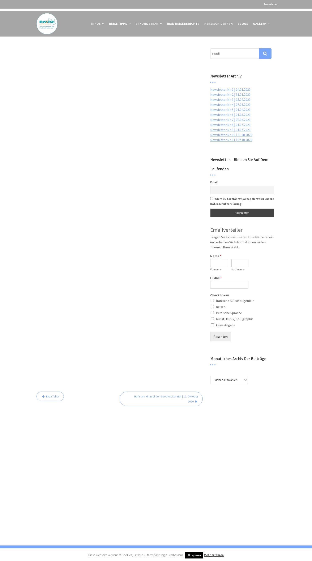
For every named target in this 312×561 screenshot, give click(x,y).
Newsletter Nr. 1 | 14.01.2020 (230, 89)
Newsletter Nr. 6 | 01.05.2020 (230, 115)
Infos (96, 21)
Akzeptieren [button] (194, 555)
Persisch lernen (218, 21)
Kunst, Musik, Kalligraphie (234, 319)
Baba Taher (52, 396)
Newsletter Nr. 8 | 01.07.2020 (230, 125)
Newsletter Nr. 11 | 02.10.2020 (231, 140)
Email (214, 182)
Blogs (243, 21)
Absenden (221, 336)
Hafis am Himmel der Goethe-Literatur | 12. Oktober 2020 (166, 399)
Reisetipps (118, 21)
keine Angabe (225, 325)
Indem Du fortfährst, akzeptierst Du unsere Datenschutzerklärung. (242, 201)
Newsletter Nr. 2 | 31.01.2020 (230, 94)
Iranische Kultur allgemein (235, 301)
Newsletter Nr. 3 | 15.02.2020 (230, 99)
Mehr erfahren (214, 555)
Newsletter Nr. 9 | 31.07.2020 (230, 130)
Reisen (221, 307)
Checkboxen (219, 295)
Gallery (260, 21)
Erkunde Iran (147, 21)
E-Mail (216, 278)
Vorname (215, 269)
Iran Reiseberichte (183, 21)
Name (215, 256)
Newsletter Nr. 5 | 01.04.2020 (230, 109)
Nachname (237, 269)
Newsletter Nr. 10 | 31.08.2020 (231, 135)
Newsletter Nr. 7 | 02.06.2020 (230, 120)
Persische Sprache (229, 313)
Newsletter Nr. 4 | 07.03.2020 (230, 104)
